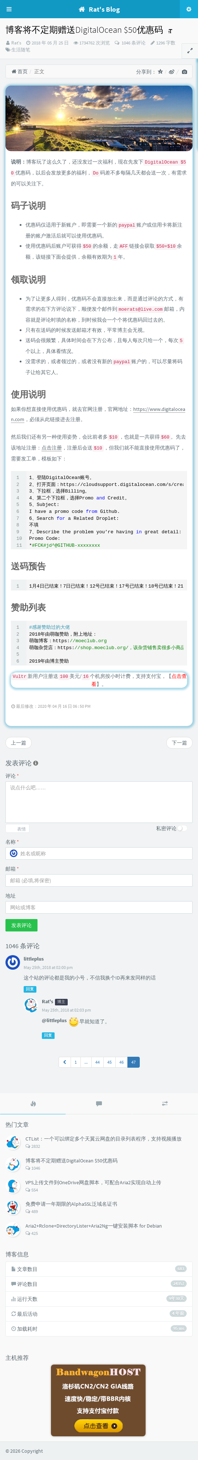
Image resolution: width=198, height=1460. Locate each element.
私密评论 (166, 828)
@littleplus (54, 1020)
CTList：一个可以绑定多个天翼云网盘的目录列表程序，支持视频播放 (103, 1138)
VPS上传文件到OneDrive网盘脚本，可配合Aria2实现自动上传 (93, 1182)
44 (97, 1062)
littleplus (34, 958)
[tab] (33, 1103)
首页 (19, 71)
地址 (10, 895)
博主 (61, 1002)
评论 (12, 776)
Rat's (16, 43)
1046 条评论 (133, 43)
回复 (30, 989)
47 (133, 1062)
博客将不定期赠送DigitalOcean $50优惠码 (71, 1160)
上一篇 (18, 742)
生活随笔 (20, 50)
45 (109, 1062)
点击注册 (51, 447)
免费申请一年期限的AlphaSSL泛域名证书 (71, 1204)
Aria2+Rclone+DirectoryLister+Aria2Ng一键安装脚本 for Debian (93, 1225)
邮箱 (12, 869)
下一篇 (179, 742)
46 (121, 1062)
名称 (12, 842)
